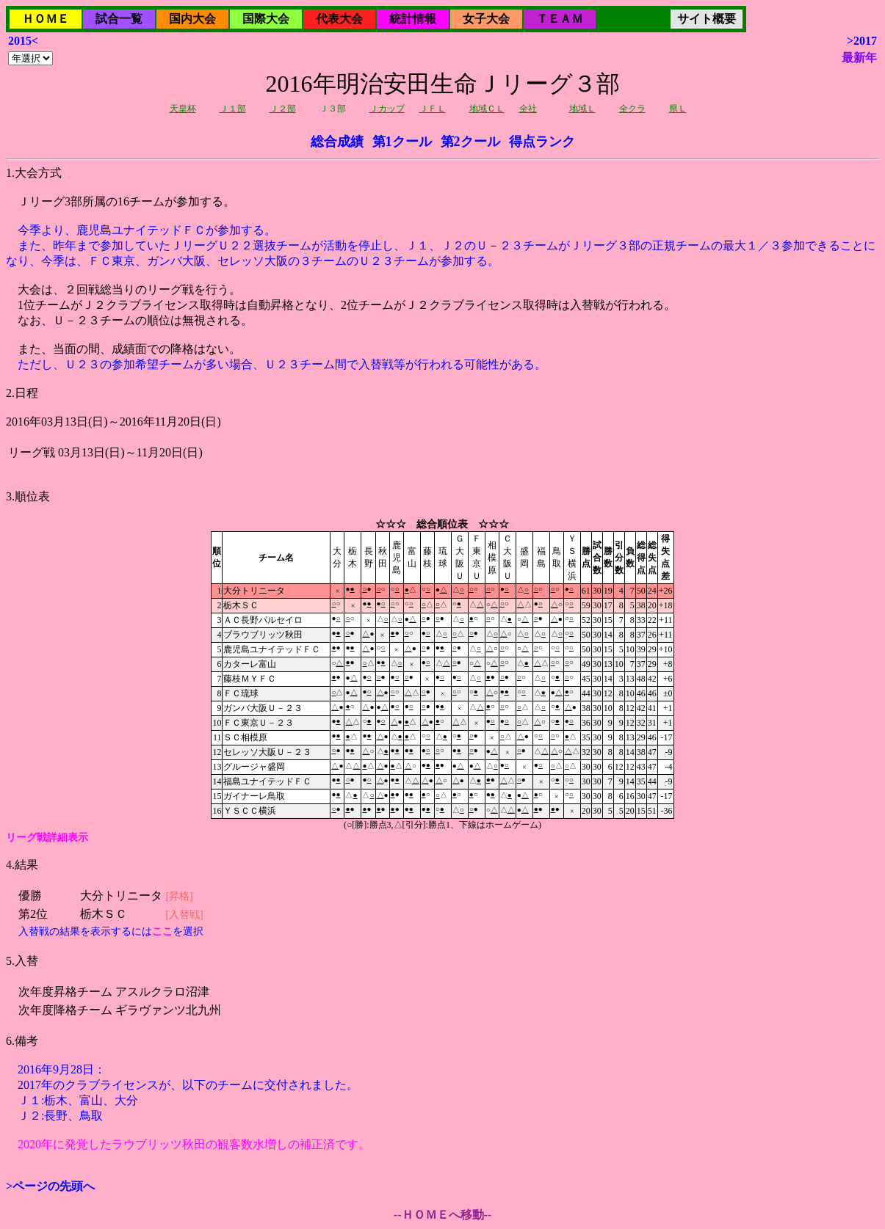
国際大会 (265, 18)
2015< (23, 40)
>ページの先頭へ (50, 1186)
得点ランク (542, 141)
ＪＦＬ (432, 108)
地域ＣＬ (487, 108)
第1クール (402, 141)
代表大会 (339, 18)
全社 (528, 108)
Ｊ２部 (283, 108)
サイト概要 (706, 18)
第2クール (470, 141)
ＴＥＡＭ (559, 18)
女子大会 (486, 18)
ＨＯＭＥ (45, 18)
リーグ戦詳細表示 (47, 837)
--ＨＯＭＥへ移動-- (442, 1214)
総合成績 (337, 141)
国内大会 (192, 18)
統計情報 (412, 18)
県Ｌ (678, 108)
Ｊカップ (387, 108)
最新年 (859, 57)
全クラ (632, 108)
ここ (162, 931)
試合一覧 (118, 18)
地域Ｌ (582, 108)
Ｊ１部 (233, 108)
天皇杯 (183, 108)
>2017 (862, 40)
